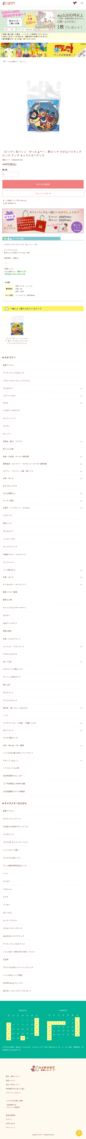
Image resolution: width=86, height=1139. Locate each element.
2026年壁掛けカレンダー (13, 776)
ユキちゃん (7, 889)
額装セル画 (7, 600)
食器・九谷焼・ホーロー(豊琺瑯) (16, 456)
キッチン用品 (8, 501)
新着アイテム (8, 365)
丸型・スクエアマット (12, 639)
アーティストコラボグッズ (13, 373)
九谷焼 (5, 959)
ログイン (9, 1119)
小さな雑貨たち (13, 61)
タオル (5, 403)
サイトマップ (10, 1127)
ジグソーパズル (9, 396)
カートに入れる (43, 184)
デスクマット (8, 692)
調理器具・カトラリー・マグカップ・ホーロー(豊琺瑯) (25, 464)
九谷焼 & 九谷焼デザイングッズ (15, 827)
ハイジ (5, 873)
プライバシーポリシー (13, 1093)
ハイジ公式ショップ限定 (12, 975)
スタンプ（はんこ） (11, 760)
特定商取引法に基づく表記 (15, 1089)
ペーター (6, 905)
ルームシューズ (9, 418)
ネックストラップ (10, 547)
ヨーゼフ (6, 881)
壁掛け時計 (7, 631)
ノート (5, 715)
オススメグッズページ (12, 819)
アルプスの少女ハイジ (12, 858)
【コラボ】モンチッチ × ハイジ (15, 842)
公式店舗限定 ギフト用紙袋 (14, 791)
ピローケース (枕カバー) (12, 669)
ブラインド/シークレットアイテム (16, 381)
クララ (5, 897)
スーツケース (8, 562)
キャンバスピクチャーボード (14, 608)
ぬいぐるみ (7, 662)
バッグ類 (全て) (9, 570)
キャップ (6, 434)
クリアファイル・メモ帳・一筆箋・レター (20, 723)
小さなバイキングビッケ (12, 928)
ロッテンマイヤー (10, 920)
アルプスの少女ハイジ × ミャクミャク (18, 967)
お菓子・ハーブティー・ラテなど (16, 508)
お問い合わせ (10, 1123)
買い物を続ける (9, 203)
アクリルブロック (10, 700)
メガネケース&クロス (11, 410)
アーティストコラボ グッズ (14, 944)
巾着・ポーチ (8, 577)
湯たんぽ (6, 685)
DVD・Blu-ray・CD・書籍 (13, 745)
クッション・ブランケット (13, 646)
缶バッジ (23, 61)
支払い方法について (13, 1084)
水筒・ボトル (8, 478)
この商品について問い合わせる (14, 200)
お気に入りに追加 (43, 193)
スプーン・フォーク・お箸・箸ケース (18, 471)
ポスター (6, 615)
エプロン (6, 426)
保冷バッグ (7, 523)
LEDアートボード (10, 623)
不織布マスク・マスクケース (14, 554)
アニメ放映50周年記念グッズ (14, 866)
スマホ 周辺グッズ (10, 738)
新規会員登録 (10, 1115)
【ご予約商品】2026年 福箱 (14, 784)
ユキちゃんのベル (10, 654)
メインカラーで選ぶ (11, 850)
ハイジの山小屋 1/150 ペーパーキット (18, 753)
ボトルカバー (8, 531)
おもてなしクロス (10, 486)
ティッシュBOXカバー (12, 677)
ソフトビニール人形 (11, 768)
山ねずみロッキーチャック (13, 936)
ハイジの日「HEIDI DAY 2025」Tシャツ (19, 952)
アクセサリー (8, 388)
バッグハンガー (9, 539)
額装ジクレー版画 (10, 592)
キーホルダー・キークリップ (14, 584)
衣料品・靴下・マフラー (12, 441)
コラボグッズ (8, 834)
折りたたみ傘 (8, 449)
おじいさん (7, 913)
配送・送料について (13, 1076)
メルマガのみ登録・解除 (14, 1101)
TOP (4, 61)
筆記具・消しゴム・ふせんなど (15, 708)
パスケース (7, 515)
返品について (10, 1080)
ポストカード (8, 730)
